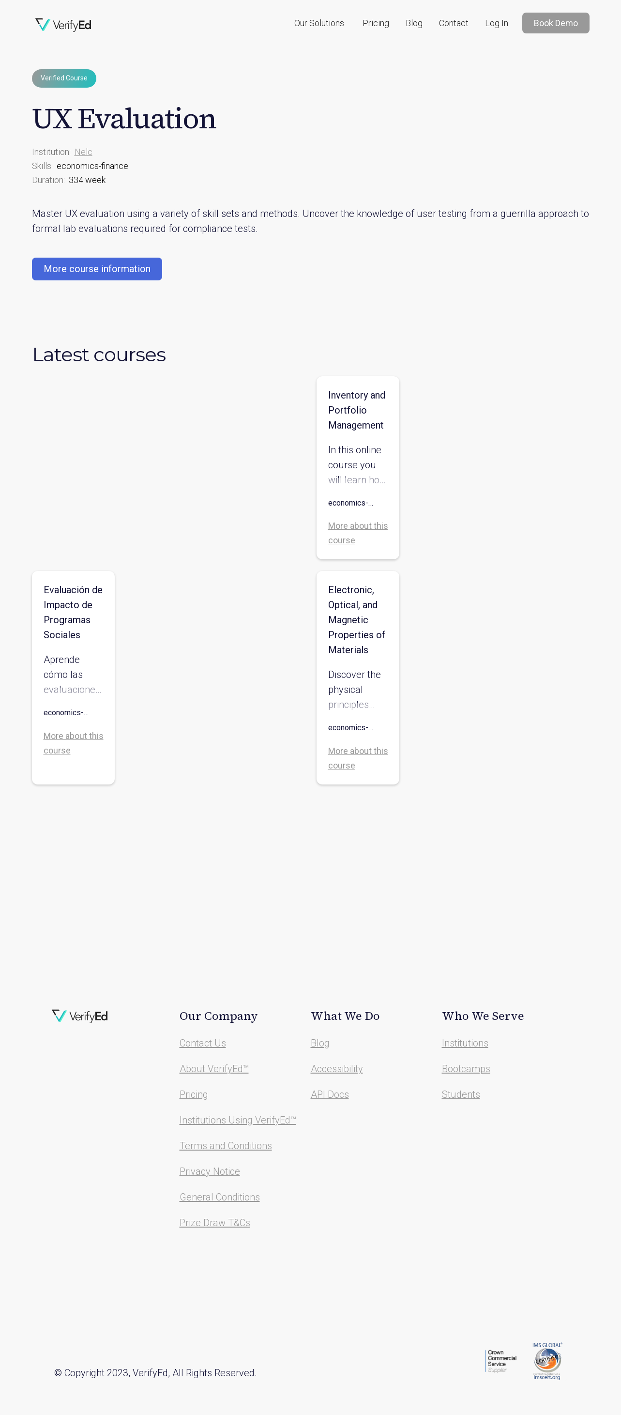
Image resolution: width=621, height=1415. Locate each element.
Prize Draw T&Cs (215, 1223)
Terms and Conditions (226, 1146)
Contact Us (203, 1043)
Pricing (376, 23)
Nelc (83, 152)
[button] (319, 23)
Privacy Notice (210, 1171)
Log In (496, 23)
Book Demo (556, 23)
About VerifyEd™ (214, 1069)
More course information (97, 269)
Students (461, 1094)
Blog (414, 23)
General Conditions (220, 1197)
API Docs (330, 1094)
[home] (63, 25)
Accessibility (337, 1069)
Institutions (465, 1043)
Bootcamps (466, 1069)
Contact (454, 23)
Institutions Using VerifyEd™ (238, 1120)
